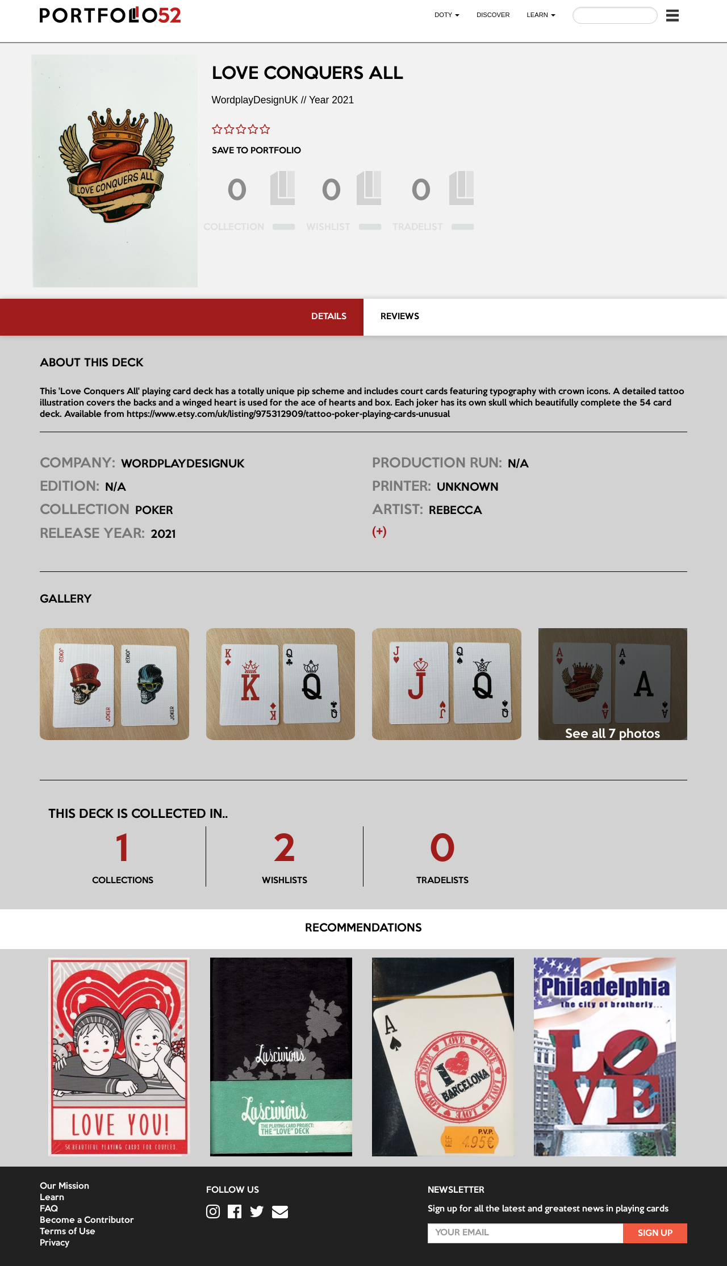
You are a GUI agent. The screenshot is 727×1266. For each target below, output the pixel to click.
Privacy (54, 1243)
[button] (672, 15)
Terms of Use (67, 1232)
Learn (52, 1198)
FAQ (49, 1209)
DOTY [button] (446, 14)
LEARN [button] (541, 14)
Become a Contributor (87, 1221)
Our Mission (64, 1186)
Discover (493, 14)
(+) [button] (379, 532)
